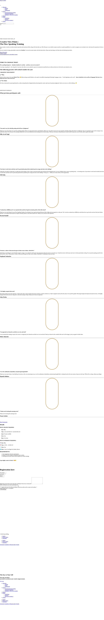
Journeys (6, 19)
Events (3, 17)
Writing (6, 8)
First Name (2, 472)
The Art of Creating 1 (9, 20)
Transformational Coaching (10, 12)
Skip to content (3, 0)
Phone (1, 475)
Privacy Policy (5, 538)
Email (1, 476)
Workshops (7, 18)
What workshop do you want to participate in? (9, 486)
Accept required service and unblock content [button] (8, 54)
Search (1, 23)
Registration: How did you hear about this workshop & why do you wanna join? (16, 484)
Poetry (6, 9)
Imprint (3, 537)
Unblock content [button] (3, 53)
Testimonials (7, 10)
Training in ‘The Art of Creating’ (11, 14)
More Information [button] (3, 52)
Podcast (4, 15)
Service (3, 11)
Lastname (2, 474)
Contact (4, 21)
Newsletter (4, 539)
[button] (52, 418)
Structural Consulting (9, 13)
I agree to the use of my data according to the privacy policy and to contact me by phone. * (19, 488)
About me (4, 7)
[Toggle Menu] (0, 5)
